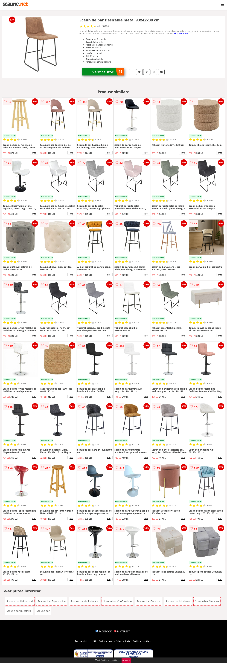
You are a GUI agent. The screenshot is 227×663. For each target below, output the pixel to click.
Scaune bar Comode (148, 601)
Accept (126, 660)
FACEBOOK (104, 631)
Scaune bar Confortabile (117, 601)
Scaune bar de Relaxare (84, 601)
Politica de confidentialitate (115, 641)
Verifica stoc (108, 71)
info (34, 152)
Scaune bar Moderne (178, 601)
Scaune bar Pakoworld (19, 601)
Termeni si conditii (85, 641)
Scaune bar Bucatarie (18, 611)
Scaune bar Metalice (207, 601)
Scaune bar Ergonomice (52, 601)
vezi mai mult (181, 33)
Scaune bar (43, 611)
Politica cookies (142, 641)
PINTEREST (122, 631)
